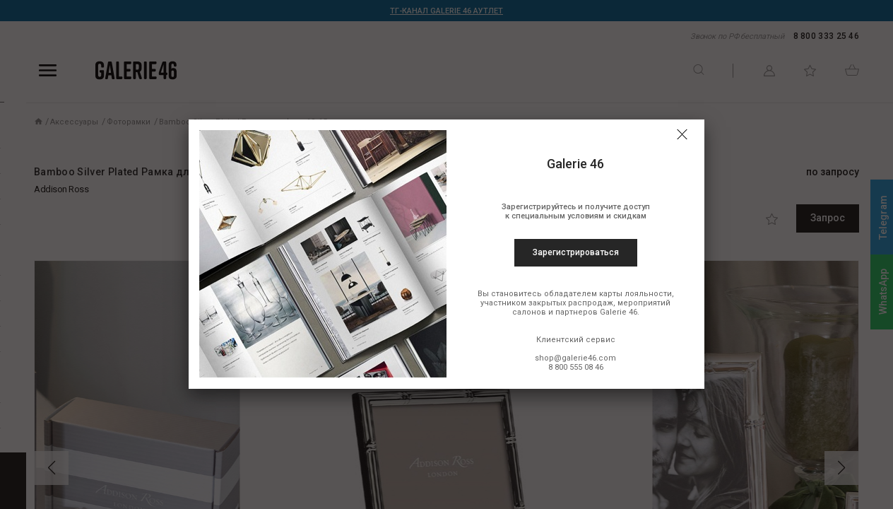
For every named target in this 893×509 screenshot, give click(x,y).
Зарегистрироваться (576, 252)
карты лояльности (635, 293)
